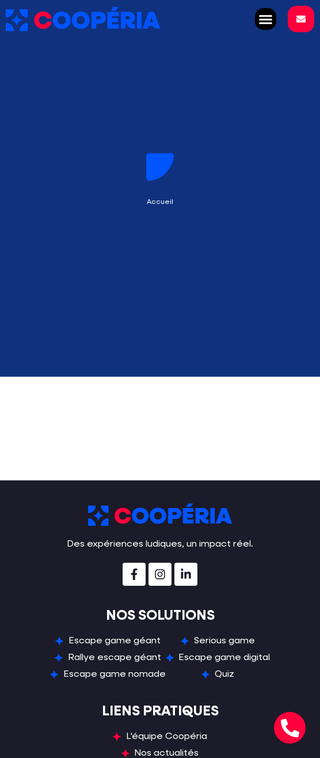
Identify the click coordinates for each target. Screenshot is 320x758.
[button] (266, 19)
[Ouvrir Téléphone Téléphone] (290, 728)
